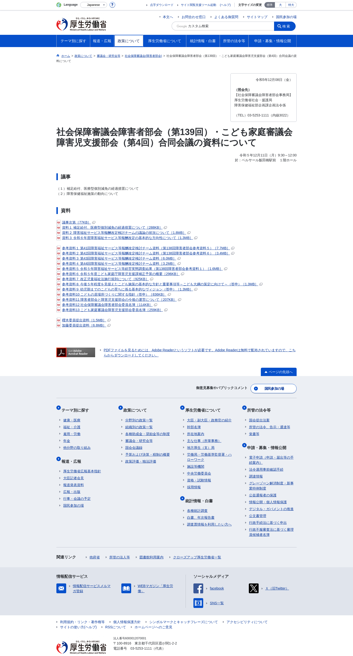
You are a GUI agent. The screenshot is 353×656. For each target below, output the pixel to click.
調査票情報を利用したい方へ (209, 515)
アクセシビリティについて (247, 612)
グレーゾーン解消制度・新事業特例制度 (271, 476)
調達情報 (256, 467)
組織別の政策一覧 (139, 421)
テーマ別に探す (77, 406)
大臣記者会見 (73, 468)
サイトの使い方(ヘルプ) (78, 617)
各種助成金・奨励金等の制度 (147, 428)
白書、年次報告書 (200, 508)
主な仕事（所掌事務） (204, 435)
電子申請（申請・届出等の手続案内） (271, 450)
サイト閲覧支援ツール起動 (198, 5)
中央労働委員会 (199, 468)
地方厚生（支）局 (200, 442)
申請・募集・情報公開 (268, 440)
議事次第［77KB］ (75, 222)
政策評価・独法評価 (140, 456)
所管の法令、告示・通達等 (269, 421)
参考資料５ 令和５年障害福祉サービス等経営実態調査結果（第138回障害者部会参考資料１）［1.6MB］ (141, 269)
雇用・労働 (71, 428)
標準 (270, 5)
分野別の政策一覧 (139, 414)
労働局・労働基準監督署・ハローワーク (209, 451)
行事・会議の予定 (77, 489)
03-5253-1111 (141, 639)
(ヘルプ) (225, 5)
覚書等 (254, 428)
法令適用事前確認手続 (266, 460)
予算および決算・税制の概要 (147, 449)
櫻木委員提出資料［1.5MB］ (83, 320)
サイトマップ (257, 17)
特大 (291, 5)
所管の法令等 (261, 406)
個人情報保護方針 (127, 612)
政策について (137, 406)
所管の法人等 (119, 548)
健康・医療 (71, 414)
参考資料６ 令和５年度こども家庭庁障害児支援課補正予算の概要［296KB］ (120, 274)
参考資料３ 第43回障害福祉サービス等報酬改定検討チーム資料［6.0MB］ (118, 258)
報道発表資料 (73, 475)
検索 (288, 26)
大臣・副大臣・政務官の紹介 (209, 414)
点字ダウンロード (162, 5)
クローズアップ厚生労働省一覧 (197, 548)
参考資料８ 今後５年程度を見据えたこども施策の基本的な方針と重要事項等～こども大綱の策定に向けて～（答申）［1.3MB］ (159, 284)
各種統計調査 (197, 501)
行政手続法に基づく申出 (268, 513)
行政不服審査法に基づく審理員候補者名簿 (271, 522)
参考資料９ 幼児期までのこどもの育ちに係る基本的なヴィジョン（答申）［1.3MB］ (126, 289)
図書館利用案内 (151, 548)
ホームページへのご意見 (153, 617)
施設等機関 (195, 461)
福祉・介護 (71, 421)
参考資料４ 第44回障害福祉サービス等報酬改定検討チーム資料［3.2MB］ (118, 263)
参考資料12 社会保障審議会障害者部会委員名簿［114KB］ (106, 305)
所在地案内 (195, 428)
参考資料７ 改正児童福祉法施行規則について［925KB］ (104, 279)
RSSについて (115, 617)
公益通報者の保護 (263, 486)
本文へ (168, 17)
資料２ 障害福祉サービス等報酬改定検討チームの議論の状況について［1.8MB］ (123, 233)
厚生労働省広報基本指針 (82, 462)
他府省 (94, 548)
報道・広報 (73, 453)
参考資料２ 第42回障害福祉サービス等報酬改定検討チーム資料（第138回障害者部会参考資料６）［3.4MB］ (145, 253)
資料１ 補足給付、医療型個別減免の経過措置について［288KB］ (111, 227)
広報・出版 (71, 482)
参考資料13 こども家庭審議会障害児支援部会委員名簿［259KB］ (111, 310)
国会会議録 (133, 442)
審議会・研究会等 (139, 435)
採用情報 (194, 481)
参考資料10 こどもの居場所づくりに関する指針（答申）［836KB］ (113, 294)
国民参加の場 (286, 17)
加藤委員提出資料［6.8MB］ (83, 325)
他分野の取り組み (77, 442)
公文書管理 (257, 506)
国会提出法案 (259, 414)
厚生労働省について (204, 406)
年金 (66, 435)
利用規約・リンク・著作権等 (82, 612)
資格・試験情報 (199, 475)
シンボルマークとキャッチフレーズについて (183, 612)
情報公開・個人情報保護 (268, 492)
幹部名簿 (194, 421)
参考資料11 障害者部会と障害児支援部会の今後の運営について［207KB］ (118, 300)
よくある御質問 (226, 17)
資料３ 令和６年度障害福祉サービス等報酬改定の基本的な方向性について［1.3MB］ (126, 238)
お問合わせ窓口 (194, 17)
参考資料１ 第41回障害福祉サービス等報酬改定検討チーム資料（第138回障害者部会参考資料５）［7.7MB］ (145, 248)
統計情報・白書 (200, 493)
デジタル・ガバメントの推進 (271, 499)
